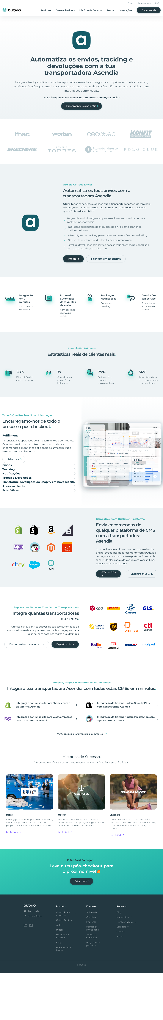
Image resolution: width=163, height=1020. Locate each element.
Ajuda (119, 984)
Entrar (130, 3)
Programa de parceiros (93, 991)
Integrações (125, 10)
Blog (119, 960)
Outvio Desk (64, 967)
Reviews (120, 979)
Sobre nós (91, 960)
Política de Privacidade (92, 976)
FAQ (157, 3)
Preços (110, 10)
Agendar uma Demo (63, 996)
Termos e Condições (91, 984)
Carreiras (91, 964)
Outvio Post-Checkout (66, 961)
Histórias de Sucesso (90, 10)
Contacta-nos (144, 3)
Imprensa (91, 969)
